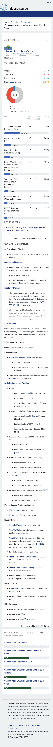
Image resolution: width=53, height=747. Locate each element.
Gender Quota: (15, 538)
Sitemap (11, 725)
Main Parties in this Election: (16, 383)
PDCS (32, 416)
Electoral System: (12, 288)
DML (17, 475)
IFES (9, 731)
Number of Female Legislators (22, 557)
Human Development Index (21, 568)
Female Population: (17, 525)
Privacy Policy (23, 725)
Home (6, 22)
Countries (15, 22)
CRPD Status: (15, 588)
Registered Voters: (13, 82)
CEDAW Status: (15, 530)
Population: (14, 510)
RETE (45, 490)
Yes (23, 614)
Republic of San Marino (20, 51)
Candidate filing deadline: (20, 357)
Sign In (48, 2)
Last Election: (10, 324)
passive (12, 378)
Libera (33, 393)
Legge (39, 544)
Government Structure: (14, 262)
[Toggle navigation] (4, 14)
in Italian (29, 347)
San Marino (25, 22)
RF (40, 457)
